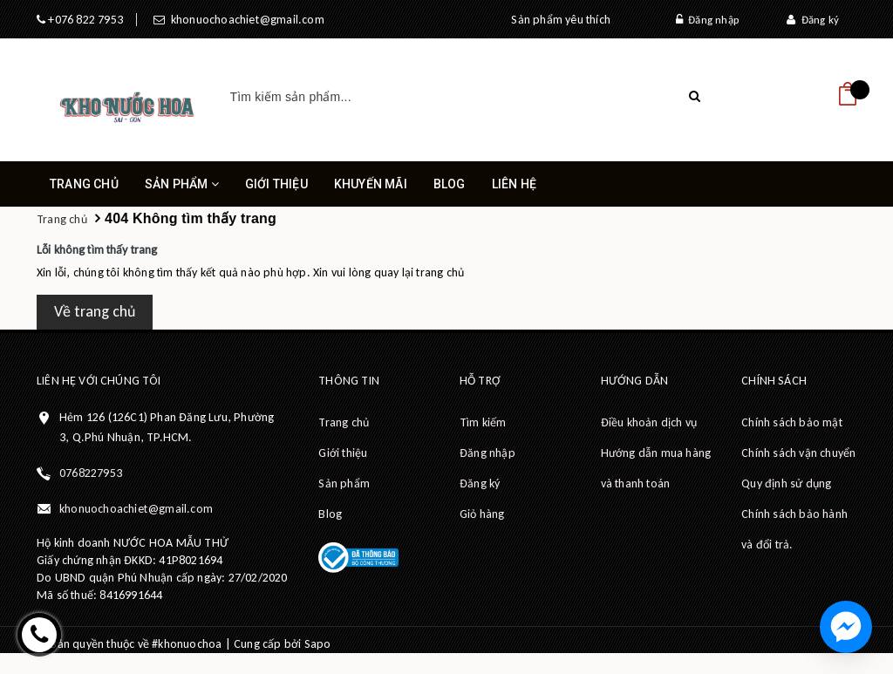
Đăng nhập (707, 19)
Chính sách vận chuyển (798, 453)
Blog (449, 184)
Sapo (317, 644)
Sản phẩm (182, 192)
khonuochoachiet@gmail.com (244, 19)
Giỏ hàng (482, 514)
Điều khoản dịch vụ (649, 422)
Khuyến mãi (370, 184)
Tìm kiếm (483, 422)
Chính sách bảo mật (791, 422)
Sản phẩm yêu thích (560, 19)
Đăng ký (813, 19)
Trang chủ (84, 184)
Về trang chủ (94, 311)
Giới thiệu (276, 184)
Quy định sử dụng (786, 483)
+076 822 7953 (84, 19)
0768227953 (90, 473)
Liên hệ (514, 184)
